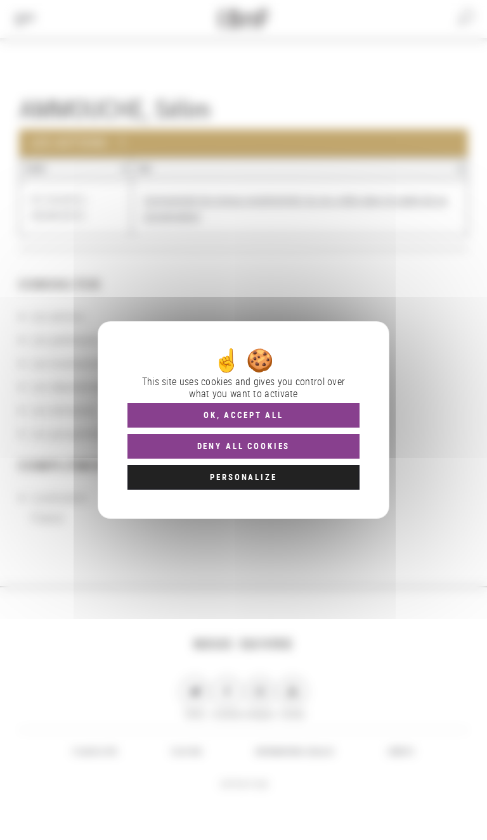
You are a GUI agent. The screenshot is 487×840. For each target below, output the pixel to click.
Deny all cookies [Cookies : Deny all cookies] (243, 446)
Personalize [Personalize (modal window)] (243, 477)
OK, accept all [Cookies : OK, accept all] (243, 415)
